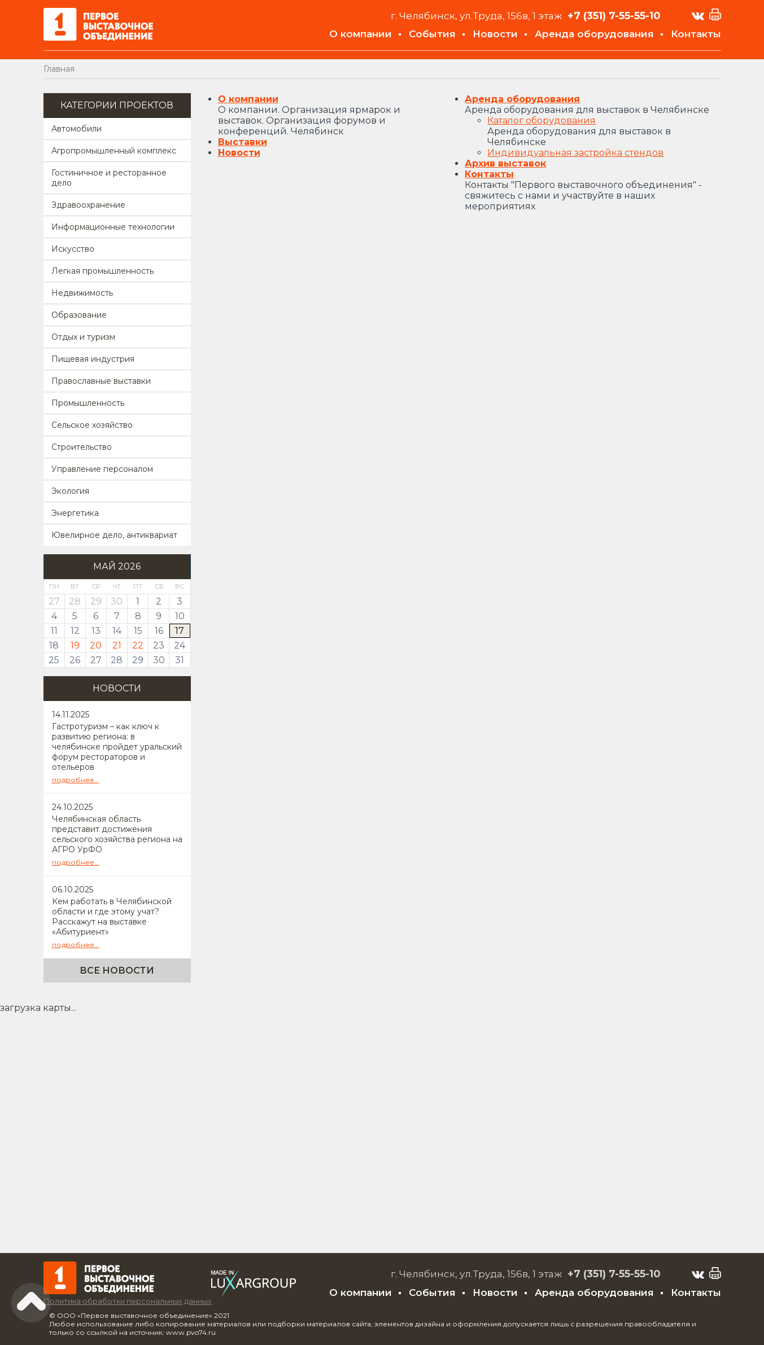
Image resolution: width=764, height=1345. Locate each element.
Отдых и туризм (83, 337)
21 (116, 645)
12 (75, 630)
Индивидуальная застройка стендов (575, 152)
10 (180, 616)
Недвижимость (82, 293)
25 (54, 660)
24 (179, 645)
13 (96, 630)
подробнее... (75, 780)
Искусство (72, 249)
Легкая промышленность (102, 271)
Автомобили (76, 129)
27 (96, 660)
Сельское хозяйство (92, 425)
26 (74, 660)
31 (179, 660)
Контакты (696, 34)
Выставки (242, 142)
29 (137, 660)
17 (179, 631)
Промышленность (87, 403)
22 (137, 645)
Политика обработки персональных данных (127, 1300)
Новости (495, 34)
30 (159, 660)
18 (54, 645)
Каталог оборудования (541, 120)
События (432, 34)
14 (116, 630)
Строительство (81, 447)
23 (158, 645)
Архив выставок (505, 163)
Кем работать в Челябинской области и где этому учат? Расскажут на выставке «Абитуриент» (112, 916)
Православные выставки (101, 381)
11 (54, 630)
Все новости (117, 970)
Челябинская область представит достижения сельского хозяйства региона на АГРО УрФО (117, 834)
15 (138, 630)
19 (75, 645)
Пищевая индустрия (92, 359)
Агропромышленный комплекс (113, 151)
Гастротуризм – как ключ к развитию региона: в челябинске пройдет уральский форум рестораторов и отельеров (117, 746)
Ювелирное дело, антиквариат (114, 535)
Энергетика (75, 513)
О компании (360, 34)
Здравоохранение (88, 205)
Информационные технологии (112, 227)
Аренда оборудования (594, 34)
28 (117, 660)
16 (159, 630)
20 (96, 645)
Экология (70, 491)
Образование (79, 315)
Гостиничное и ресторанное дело (109, 178)
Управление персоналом (102, 469)
